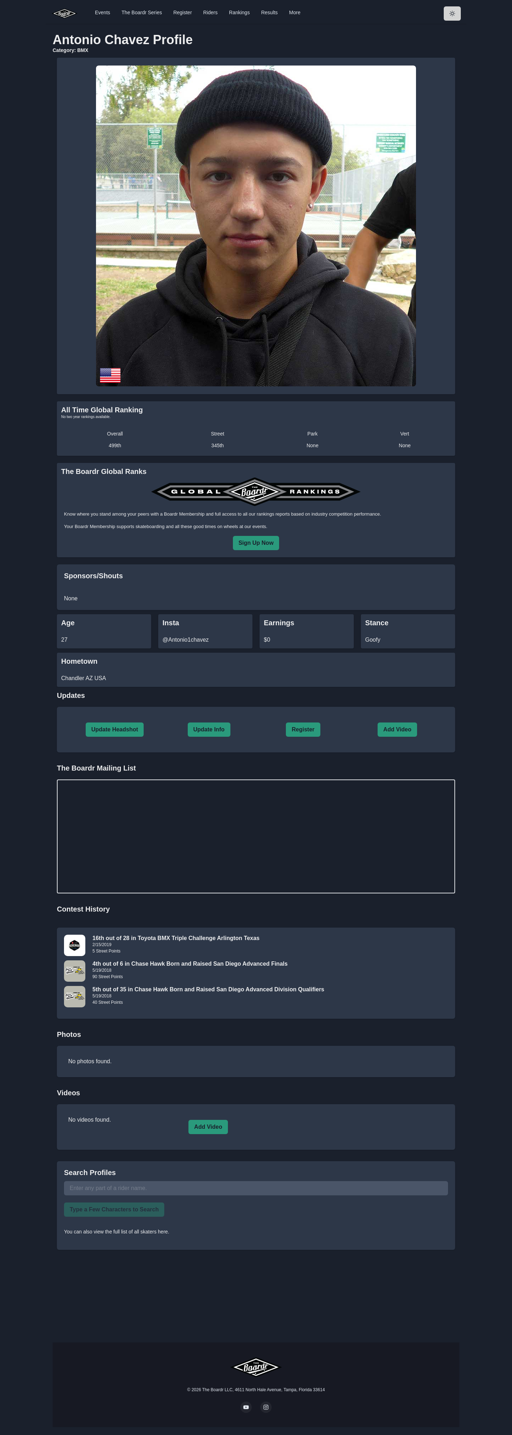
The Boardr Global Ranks (103, 471)
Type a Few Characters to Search (114, 1209)
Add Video (397, 729)
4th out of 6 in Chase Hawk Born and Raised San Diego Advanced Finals (190, 964)
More (294, 12)
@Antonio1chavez (185, 640)
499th (115, 445)
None (312, 445)
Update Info (209, 729)
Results (269, 12)
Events (102, 12)
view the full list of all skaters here (131, 1232)
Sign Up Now (256, 543)
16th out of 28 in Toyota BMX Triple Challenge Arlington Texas (176, 938)
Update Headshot (114, 729)
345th (217, 445)
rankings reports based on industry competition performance (318, 514)
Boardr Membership (95, 526)
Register (182, 12)
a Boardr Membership (182, 514)
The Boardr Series (142, 12)
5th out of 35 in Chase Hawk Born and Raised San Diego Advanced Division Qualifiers (208, 989)
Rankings (239, 12)
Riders (210, 12)
